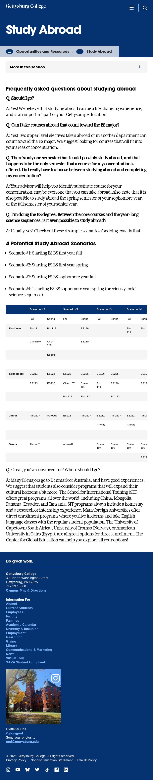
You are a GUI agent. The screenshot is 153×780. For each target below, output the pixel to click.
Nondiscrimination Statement (52, 760)
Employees (14, 612)
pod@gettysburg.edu (22, 741)
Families (12, 620)
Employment (16, 633)
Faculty (12, 616)
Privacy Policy (16, 760)
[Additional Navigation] (131, 7)
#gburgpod (14, 733)
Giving (11, 641)
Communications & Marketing (29, 649)
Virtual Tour (15, 658)
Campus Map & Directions (26, 590)
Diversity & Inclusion (22, 629)
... (9, 51)
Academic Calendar (21, 624)
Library (11, 645)
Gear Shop (14, 637)
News (10, 654)
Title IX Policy (87, 760)
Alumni (11, 603)
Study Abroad (99, 51)
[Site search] (145, 7)
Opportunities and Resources (42, 51)
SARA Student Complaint (25, 662)
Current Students (19, 608)
